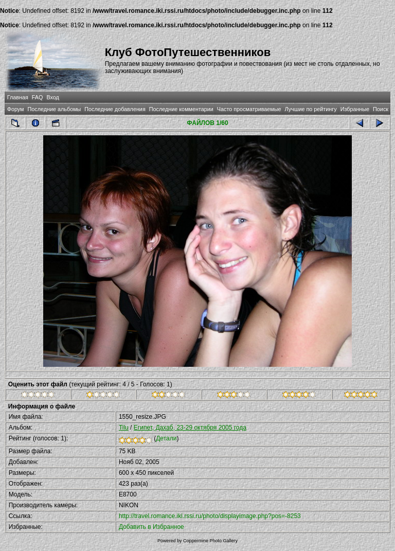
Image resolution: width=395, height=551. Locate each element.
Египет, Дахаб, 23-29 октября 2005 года (190, 427)
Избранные (354, 109)
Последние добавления (114, 109)
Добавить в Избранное (151, 526)
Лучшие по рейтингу (311, 109)
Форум (15, 109)
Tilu (124, 427)
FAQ (37, 97)
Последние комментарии (181, 109)
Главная (17, 97)
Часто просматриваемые (249, 109)
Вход (52, 97)
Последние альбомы (54, 109)
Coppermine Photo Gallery (210, 540)
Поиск (380, 109)
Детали (166, 438)
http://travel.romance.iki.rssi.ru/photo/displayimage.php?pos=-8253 (210, 516)
